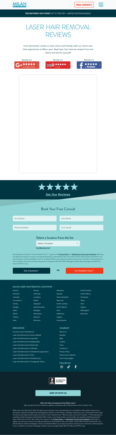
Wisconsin (84, 314)
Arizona (15, 290)
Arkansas (16, 294)
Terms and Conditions (68, 355)
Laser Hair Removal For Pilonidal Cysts (27, 358)
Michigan (37, 310)
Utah (82, 304)
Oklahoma (60, 314)
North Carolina (62, 304)
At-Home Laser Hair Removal (23, 332)
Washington (84, 310)
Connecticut (17, 300)
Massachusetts (39, 307)
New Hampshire (62, 297)
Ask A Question (31, 270)
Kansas (36, 290)
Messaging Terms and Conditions (84, 254)
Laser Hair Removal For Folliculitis (25, 348)
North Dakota (62, 307)
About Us (63, 332)
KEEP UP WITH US (58, 393)
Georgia (15, 307)
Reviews (62, 335)
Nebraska (60, 290)
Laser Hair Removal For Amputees (25, 338)
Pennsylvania (61, 320)
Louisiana (37, 297)
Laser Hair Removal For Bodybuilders (26, 342)
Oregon (59, 317)
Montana (37, 320)
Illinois (15, 314)
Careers (62, 342)
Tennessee (84, 297)
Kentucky (37, 294)
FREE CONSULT (84, 4)
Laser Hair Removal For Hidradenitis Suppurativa (30, 352)
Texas (82, 300)
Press (61, 345)
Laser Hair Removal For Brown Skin (25, 345)
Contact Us (64, 348)
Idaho (15, 310)
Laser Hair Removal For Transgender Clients (29, 361)
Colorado (16, 297)
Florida (15, 304)
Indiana (15, 317)
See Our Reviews (58, 194)
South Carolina (85, 290)
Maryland (37, 304)
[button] (100, 5)
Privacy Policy (64, 254)
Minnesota (37, 314)
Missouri (37, 317)
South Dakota (85, 294)
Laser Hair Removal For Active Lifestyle (27, 335)
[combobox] (58, 243)
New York (60, 300)
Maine (36, 300)
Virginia (83, 307)
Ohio (58, 310)
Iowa (14, 320)
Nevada (59, 294)
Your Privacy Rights (67, 358)
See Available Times (85, 270)
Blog (61, 338)
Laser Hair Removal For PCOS (23, 355)
